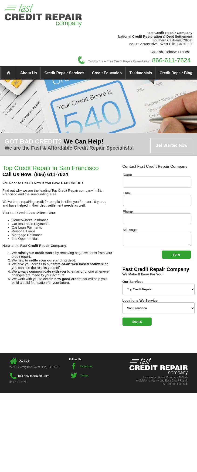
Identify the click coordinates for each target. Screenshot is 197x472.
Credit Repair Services (64, 73)
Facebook (86, 366)
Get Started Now (171, 145)
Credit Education (107, 73)
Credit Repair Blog (176, 73)
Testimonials (140, 73)
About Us (28, 73)
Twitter (84, 375)
